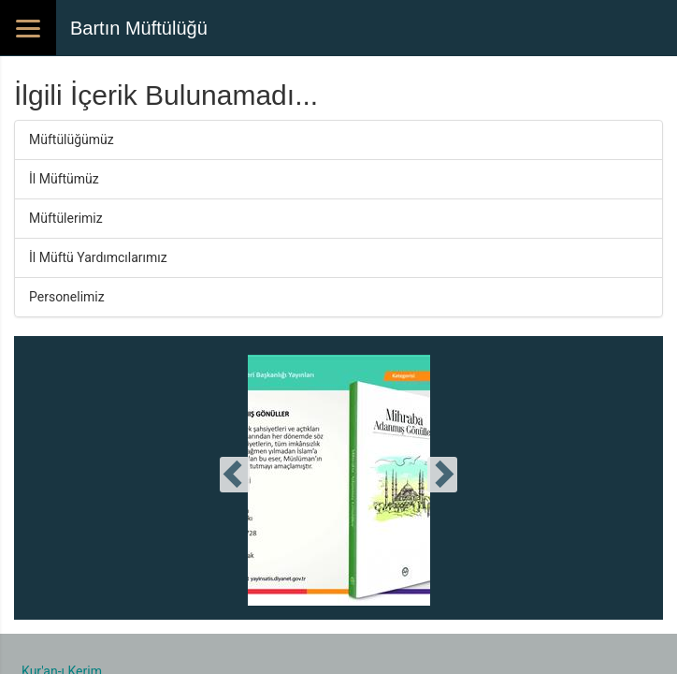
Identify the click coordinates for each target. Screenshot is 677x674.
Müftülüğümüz (71, 139)
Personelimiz (67, 296)
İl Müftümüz (64, 178)
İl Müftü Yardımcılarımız (98, 257)
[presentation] (235, 474)
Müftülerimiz (66, 218)
